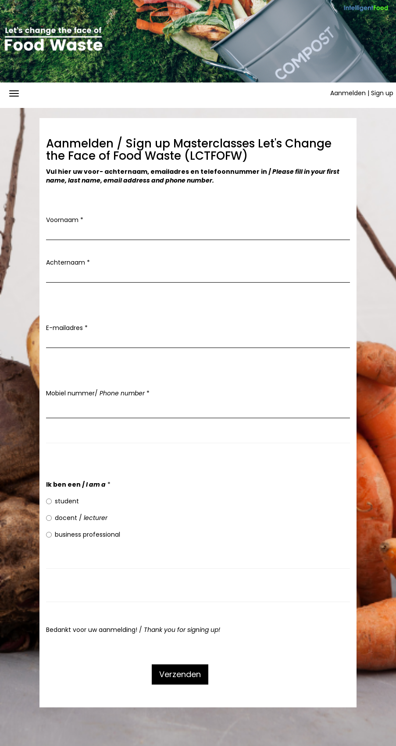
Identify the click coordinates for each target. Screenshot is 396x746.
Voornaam (64, 219)
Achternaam (68, 262)
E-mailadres (67, 327)
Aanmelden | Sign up (361, 93)
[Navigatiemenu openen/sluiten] (14, 93)
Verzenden (180, 674)
